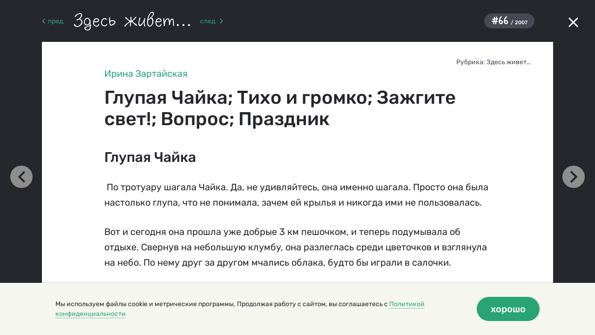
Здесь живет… (509, 62)
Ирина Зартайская (146, 73)
